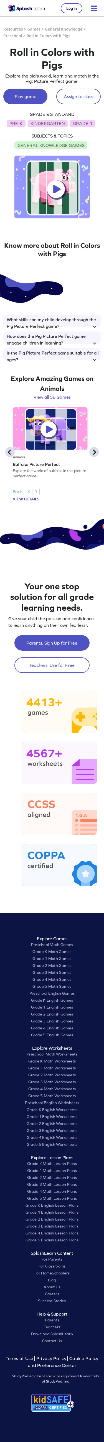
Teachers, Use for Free (52, 665)
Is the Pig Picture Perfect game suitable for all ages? (53, 355)
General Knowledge (63, 29)
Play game (25, 96)
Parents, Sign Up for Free (51, 642)
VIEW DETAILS (26, 499)
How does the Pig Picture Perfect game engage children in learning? (51, 339)
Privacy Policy (51, 1358)
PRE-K (15, 123)
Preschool (12, 35)
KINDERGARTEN (48, 123)
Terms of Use (20, 1358)
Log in (71, 8)
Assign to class (78, 96)
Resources (13, 29)
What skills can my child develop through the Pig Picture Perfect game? (51, 322)
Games (34, 29)
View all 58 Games (52, 397)
